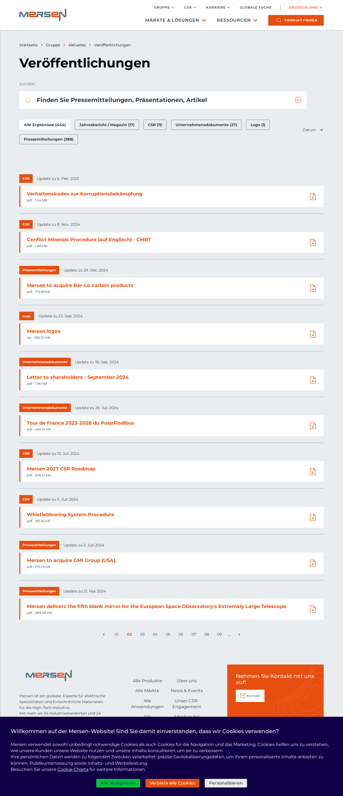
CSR (188, 7)
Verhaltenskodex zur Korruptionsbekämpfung (85, 194)
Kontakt (253, 696)
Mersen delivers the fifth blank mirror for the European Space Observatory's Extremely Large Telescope (156, 606)
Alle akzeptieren (118, 783)
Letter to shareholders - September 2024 (78, 377)
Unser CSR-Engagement (186, 703)
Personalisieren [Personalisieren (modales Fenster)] (226, 783)
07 (195, 635)
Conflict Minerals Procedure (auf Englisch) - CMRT (89, 240)
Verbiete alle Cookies (172, 783)
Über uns (187, 680)
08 (207, 635)
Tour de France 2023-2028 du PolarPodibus (80, 423)
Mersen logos (44, 331)
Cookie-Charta (72, 769)
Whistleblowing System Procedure (70, 515)
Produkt (301, 20)
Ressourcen (234, 20)
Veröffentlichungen (112, 45)
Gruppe (162, 7)
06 (181, 635)
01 (118, 635)
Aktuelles (77, 45)
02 (130, 635)
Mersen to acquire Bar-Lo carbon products (80, 285)
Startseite (28, 45)
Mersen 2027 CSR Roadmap (61, 469)
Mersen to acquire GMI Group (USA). (72, 560)
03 (143, 635)
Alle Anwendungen (147, 703)
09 (220, 635)
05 (169, 635)
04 (156, 635)
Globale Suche (256, 7)
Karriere (216, 7)
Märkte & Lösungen (172, 20)
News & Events (187, 690)
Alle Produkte (147, 680)
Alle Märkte (147, 690)
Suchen (27, 84)
